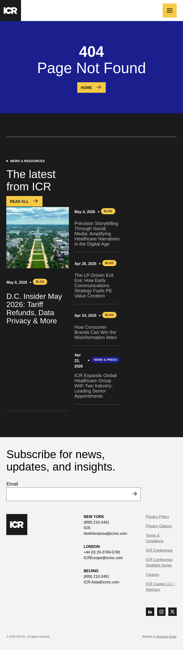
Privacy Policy (157, 517)
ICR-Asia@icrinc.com (101, 582)
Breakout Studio (166, 636)
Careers (152, 575)
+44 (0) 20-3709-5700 (102, 552)
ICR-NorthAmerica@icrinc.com (105, 531)
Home (86, 88)
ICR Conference (159, 550)
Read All (19, 202)
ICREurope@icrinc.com (103, 558)
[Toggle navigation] (170, 11)
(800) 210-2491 (96, 522)
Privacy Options (159, 526)
